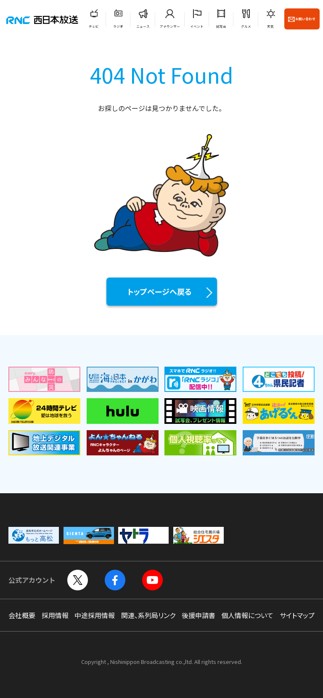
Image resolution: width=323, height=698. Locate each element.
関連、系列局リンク (148, 615)
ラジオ (118, 26)
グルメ (246, 26)
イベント (197, 26)
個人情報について (247, 615)
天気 (270, 26)
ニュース (143, 26)
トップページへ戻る (159, 291)
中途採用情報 (94, 615)
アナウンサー (170, 26)
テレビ (94, 26)
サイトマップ (297, 615)
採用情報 (55, 615)
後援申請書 (198, 615)
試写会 (221, 26)
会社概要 (21, 615)
